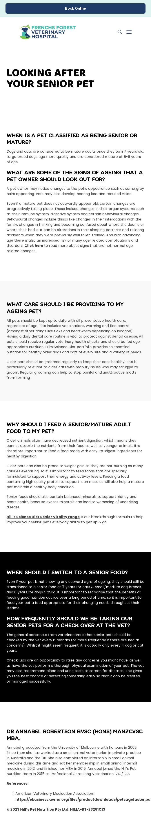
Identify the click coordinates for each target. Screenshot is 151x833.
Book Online (75, 8)
